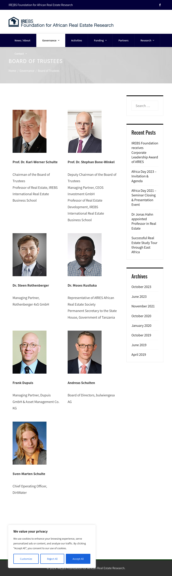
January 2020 (141, 325)
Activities (76, 40)
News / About (22, 40)
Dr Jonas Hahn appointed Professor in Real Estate (143, 221)
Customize (26, 559)
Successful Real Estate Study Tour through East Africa (144, 245)
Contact (21, 53)
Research (147, 40)
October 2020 (141, 316)
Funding (100, 40)
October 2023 (141, 286)
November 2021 (143, 306)
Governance (51, 40)
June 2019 (138, 345)
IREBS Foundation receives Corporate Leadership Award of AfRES (144, 152)
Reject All (52, 559)
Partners (124, 40)
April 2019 (138, 354)
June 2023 (139, 296)
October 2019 (141, 335)
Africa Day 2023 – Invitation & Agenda (143, 176)
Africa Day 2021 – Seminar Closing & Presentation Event (143, 197)
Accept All (78, 559)
